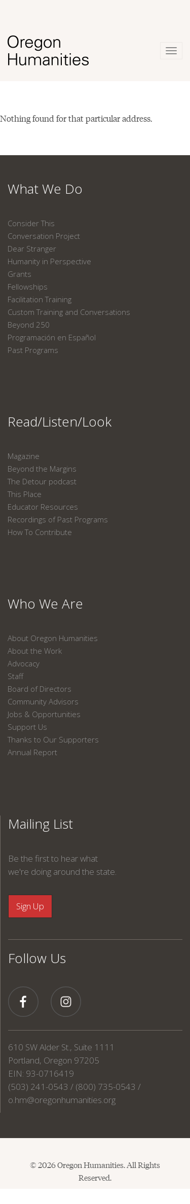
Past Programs (33, 350)
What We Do (45, 189)
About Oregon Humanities (53, 638)
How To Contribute (40, 532)
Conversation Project (44, 236)
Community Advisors (43, 701)
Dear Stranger (32, 248)
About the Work (35, 651)
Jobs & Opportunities (44, 714)
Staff (15, 676)
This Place (25, 494)
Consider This (31, 223)
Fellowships (28, 286)
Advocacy (24, 663)
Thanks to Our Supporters (53, 739)
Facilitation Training (39, 299)
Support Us (27, 727)
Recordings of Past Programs (58, 519)
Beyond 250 (29, 325)
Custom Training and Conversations (69, 312)
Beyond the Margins (42, 469)
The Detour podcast (42, 481)
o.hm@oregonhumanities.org (62, 1100)
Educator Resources (43, 507)
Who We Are (45, 603)
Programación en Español (52, 337)
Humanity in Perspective (49, 261)
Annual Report (32, 752)
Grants (19, 274)
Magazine (24, 456)
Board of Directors (39, 689)
